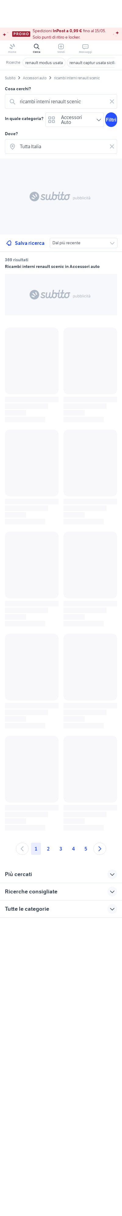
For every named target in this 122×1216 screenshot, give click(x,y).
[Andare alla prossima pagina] (99, 849)
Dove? (11, 133)
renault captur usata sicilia (93, 62)
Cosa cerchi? (18, 88)
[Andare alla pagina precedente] (22, 849)
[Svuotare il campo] (112, 101)
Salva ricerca (25, 243)
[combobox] (62, 101)
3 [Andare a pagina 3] (60, 849)
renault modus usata (44, 62)
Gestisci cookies (20, 1010)
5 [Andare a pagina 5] (85, 849)
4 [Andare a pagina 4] (73, 849)
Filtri (111, 120)
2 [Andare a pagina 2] (48, 849)
